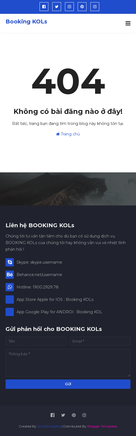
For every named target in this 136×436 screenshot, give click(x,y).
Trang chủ (68, 134)
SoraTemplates (49, 426)
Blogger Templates (102, 426)
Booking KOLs (26, 21)
